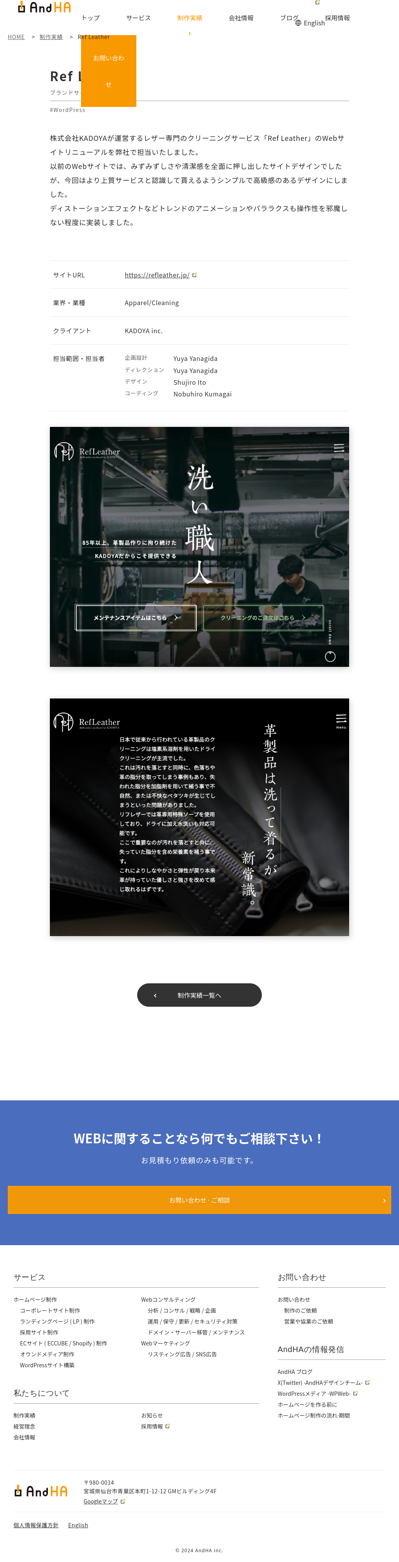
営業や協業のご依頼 (309, 1321)
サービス (158, 18)
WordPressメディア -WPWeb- (315, 1393)
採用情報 (307, 18)
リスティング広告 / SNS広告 (183, 1354)
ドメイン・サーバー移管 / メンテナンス (197, 1332)
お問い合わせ (371, 13)
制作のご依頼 (301, 1310)
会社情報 (235, 18)
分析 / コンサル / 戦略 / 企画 (183, 1310)
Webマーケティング (166, 1343)
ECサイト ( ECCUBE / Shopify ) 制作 (65, 1343)
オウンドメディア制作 (47, 1354)
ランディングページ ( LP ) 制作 (58, 1321)
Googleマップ (101, 1501)
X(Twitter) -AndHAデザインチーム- (321, 1382)
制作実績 (197, 18)
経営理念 (25, 1426)
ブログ (271, 18)
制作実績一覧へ (199, 995)
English (314, 7)
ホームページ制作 (36, 1299)
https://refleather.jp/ (157, 274)
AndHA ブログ (296, 1371)
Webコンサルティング (169, 1299)
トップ (122, 18)
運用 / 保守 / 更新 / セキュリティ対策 (194, 1321)
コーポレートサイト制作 (50, 1310)
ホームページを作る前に (308, 1404)
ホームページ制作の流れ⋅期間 (314, 1415)
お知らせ (152, 1415)
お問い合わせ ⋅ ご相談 (200, 1200)
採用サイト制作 (39, 1332)
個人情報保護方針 (36, 1525)
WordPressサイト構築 (48, 1365)
